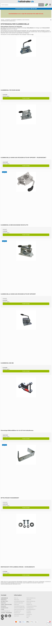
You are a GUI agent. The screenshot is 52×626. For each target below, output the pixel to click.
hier (32, 34)
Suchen (41, 4)
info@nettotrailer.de (5, 611)
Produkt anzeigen (26, 98)
